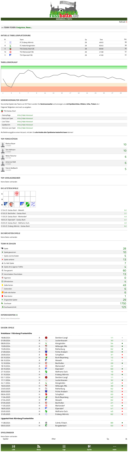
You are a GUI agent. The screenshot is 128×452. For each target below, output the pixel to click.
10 (124, 144)
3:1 (112, 354)
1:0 (112, 371)
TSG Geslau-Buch (26, 48)
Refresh (122, 21)
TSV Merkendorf (25, 52)
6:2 (125, 226)
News (39, 448)
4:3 (125, 216)
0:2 (125, 210)
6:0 (112, 351)
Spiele (89, 448)
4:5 (125, 223)
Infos (19, 115)
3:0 (112, 385)
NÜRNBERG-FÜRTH (64, 19)
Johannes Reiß (11, 162)
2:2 (112, 366)
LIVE (13, 448)
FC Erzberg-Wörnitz (26, 42)
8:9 (112, 422)
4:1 (125, 219)
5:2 (112, 391)
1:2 (112, 357)
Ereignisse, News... (24, 27)
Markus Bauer (10, 143)
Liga (64, 448)
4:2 (112, 397)
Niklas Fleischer (11, 155)
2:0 (112, 363)
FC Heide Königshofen (27, 45)
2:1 (125, 213)
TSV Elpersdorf (25, 55)
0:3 (112, 346)
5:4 (112, 343)
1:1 (112, 337)
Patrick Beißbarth (12, 168)
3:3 (112, 340)
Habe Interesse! (27, 115)
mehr (114, 448)
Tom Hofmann (10, 149)
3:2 (112, 380)
